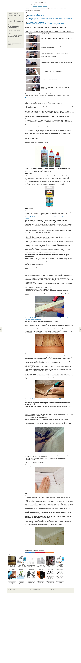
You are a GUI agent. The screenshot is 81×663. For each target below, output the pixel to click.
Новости (40, 6)
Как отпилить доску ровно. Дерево (15, 39)
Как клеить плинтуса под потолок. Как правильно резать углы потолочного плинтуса (44, 14)
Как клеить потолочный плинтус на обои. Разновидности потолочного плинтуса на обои (45, 23)
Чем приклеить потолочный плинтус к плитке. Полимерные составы (41, 16)
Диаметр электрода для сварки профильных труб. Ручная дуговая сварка (15, 32)
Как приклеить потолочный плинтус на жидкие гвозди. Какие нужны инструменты (44, 20)
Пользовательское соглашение (36, 589)
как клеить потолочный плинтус (43, 522)
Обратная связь (52, 589)
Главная (35, 6)
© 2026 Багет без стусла (11, 589)
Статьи (45, 6)
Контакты (30, 589)
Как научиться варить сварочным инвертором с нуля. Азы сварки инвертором (15, 43)
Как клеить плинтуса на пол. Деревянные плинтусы (38, 22)
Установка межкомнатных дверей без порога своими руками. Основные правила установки (15, 36)
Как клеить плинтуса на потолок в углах (36, 15)
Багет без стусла (41, 2)
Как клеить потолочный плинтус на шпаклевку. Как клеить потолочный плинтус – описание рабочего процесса (50, 24)
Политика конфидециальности (33, 590)
